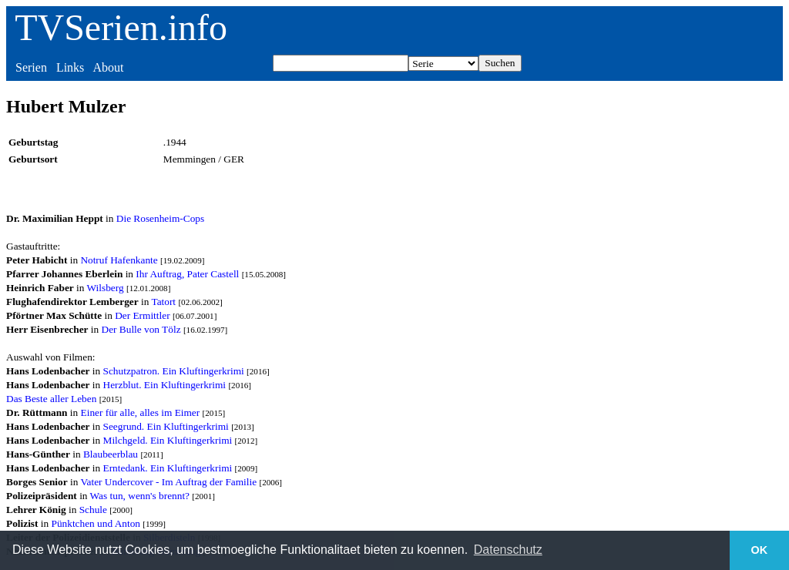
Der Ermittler (142, 315)
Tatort (163, 301)
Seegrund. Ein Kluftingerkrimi (166, 426)
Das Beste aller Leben (51, 398)
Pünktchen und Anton (96, 523)
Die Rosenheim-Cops (160, 218)
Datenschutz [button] (508, 549)
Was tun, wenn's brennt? (140, 495)
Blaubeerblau (110, 454)
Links (70, 67)
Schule (93, 509)
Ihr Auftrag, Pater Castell (187, 274)
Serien (31, 67)
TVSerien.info (121, 27)
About (107, 67)
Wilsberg (105, 287)
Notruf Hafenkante (118, 260)
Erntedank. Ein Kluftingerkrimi (168, 468)
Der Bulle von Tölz (141, 329)
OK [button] (759, 550)
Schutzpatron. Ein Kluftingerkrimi (173, 371)
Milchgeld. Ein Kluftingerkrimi (168, 440)
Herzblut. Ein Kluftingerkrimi (165, 385)
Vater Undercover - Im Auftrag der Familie (168, 482)
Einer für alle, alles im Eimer (140, 412)
